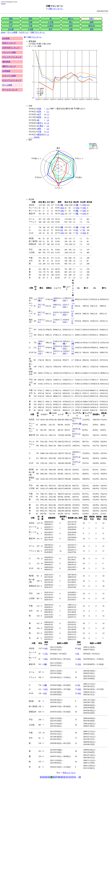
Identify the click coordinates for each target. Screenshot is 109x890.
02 (44, 777)
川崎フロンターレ (55, 9)
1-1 (48, 117)
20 (80, 777)
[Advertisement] (42, 797)
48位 (79, 659)
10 (64, 777)
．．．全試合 (34, 137)
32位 (46, 689)
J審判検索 (6, 62)
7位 (83, 230)
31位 (64, 322)
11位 (39, 353)
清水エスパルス (69, 773)
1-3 (48, 114)
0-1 (48, 109)
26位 (62, 208)
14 (75, 777)
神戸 (50, 29)
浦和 (30, 19)
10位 (46, 648)
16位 (62, 233)
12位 (62, 214)
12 (69, 777)
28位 (62, 211)
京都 (30, 22)
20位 (84, 205)
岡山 (71, 22)
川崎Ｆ (91, 19)
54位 (79, 693)
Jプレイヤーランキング (11, 57)
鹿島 (11, 19)
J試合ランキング (9, 43)
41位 (64, 348)
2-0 (48, 126)
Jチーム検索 (12, 32)
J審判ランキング (9, 66)
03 (46, 777)
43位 (84, 208)
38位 (64, 314)
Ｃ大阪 (50, 22)
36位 (79, 689)
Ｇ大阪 (30, 29)
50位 (84, 211)
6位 (83, 227)
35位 (77, 208)
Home (3, 3)
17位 (46, 654)
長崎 (91, 29)
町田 (71, 26)
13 (72, 777)
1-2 (48, 135)
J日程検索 (6, 71)
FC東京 (51, 26)
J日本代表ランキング (10, 48)
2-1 (48, 112)
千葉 (30, 26)
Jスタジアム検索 (9, 76)
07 (56, 777)
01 (41, 777)
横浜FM (91, 26)
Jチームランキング (10, 90)
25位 (79, 664)
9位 (78, 685)
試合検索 (6, 38)
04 (49, 777)
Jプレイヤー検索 (9, 52)
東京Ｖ (71, 19)
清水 (11, 22)
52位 (64, 307)
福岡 (91, 22)
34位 (79, 648)
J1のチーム (23, 32)
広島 (71, 29)
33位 (64, 300)
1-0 (48, 120)
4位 (72, 353)
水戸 (11, 26)
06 (54, 777)
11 (67, 777)
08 (59, 777)
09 (62, 777)
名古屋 (11, 29)
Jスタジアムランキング (11, 80)
